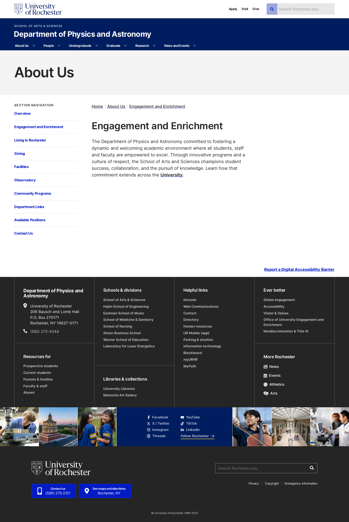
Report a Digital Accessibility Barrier (299, 269)
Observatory (24, 179)
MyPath (189, 366)
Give (255, 9)
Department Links (29, 206)
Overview (22, 113)
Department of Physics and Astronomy (82, 34)
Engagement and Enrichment (38, 126)
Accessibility (274, 306)
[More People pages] (59, 45)
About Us (21, 45)
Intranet (189, 299)
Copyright (272, 483)
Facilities (21, 166)
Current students (37, 372)
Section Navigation (34, 105)
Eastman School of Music (123, 313)
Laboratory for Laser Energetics (129, 346)
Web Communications (201, 306)
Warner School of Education (125, 339)
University (171, 175)
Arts (271, 393)
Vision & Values (276, 313)
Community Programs (32, 193)
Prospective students (40, 366)
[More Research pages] (154, 45)
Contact (190, 313)
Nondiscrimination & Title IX (286, 331)
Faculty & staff (35, 386)
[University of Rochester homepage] (38, 9)
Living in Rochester (30, 140)
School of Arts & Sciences (38, 26)
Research (142, 45)
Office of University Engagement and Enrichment (294, 322)
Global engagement (279, 299)
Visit (244, 9)
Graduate (113, 45)
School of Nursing (117, 326)
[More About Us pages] (34, 45)
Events (272, 375)
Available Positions (29, 219)
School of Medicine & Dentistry (128, 319)
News (271, 366)
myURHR (190, 359)
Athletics (274, 384)
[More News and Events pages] (194, 45)
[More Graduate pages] (125, 45)
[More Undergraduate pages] (96, 45)
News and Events (176, 45)
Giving (19, 153)
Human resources (197, 326)
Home (97, 106)
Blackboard (192, 352)
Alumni (28, 392)
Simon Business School (122, 333)
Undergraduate (80, 45)
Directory (191, 319)
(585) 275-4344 (44, 331)
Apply (233, 9)
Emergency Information (301, 483)
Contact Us (23, 233)
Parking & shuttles (198, 339)
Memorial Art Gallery (120, 395)
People (49, 45)
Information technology (202, 346)
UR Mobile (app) (196, 333)
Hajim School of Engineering (126, 306)
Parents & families (38, 379)
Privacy (254, 483)
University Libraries (119, 388)
